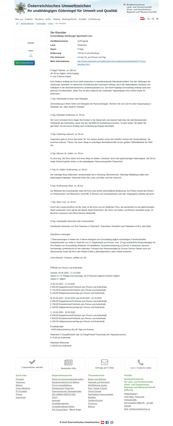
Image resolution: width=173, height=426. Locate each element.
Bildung (19, 385)
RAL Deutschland (60, 410)
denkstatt (56, 400)
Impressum (21, 397)
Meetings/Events (27, 24)
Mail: (126, 409)
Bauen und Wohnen (97, 379)
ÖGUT (55, 397)
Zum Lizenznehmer (24, 63)
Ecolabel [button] (82, 19)
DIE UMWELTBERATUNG (64, 394)
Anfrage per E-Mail (104, 367)
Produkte (20, 379)
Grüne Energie (94, 391)
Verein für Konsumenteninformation (68, 379)
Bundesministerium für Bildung (65, 382)
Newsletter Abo (68, 368)
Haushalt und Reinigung (99, 382)
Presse (19, 394)
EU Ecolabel (21, 391)
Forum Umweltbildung (62, 385)
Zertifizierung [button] (94, 19)
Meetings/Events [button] (69, 19)
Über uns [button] (19, 19)
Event (50, 24)
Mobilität (92, 397)
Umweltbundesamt (60, 403)
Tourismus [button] (39, 19)
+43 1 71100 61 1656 (140, 368)
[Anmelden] (157, 19)
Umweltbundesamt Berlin (63, 407)
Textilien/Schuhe (95, 400)
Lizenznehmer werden (32, 367)
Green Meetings (23, 388)
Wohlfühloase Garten (97, 385)
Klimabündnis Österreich (63, 388)
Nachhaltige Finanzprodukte (100, 394)
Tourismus (20, 382)
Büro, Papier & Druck (97, 388)
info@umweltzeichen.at (139, 409)
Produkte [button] (29, 19)
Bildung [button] (56, 19)
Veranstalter (41, 24)
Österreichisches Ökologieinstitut (66, 391)
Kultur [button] (48, 19)
